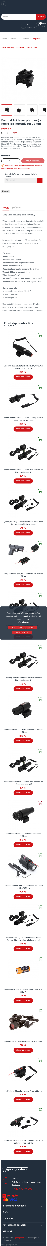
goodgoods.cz (21, 1238)
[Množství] (10, 160)
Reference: (6, 133)
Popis (6, 207)
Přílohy (16, 207)
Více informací (23, 622)
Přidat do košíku (33, 161)
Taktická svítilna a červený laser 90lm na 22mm (23, 1041)
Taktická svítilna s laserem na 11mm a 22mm (23, 1091)
